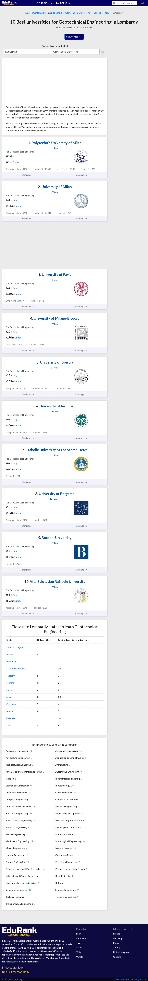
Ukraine (117, 956)
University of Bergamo (54, 494)
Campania (11, 704)
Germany (117, 938)
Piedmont (11, 661)
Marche (10, 682)
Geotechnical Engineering (77, 12)
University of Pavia (54, 274)
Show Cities (74, 37)
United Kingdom (121, 952)
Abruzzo (10, 697)
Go (102, 51)
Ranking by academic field (55, 46)
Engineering (56, 12)
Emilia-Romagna (14, 647)
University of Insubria (55, 406)
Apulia (9, 711)
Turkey (116, 947)
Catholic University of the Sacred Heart (55, 450)
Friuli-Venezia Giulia (16, 668)
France (116, 933)
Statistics (28, 174)
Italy (106, 12)
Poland (116, 942)
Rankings (81, 174)
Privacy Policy (139, 979)
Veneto (9, 654)
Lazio (9, 689)
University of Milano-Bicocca (54, 318)
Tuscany (10, 675)
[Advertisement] (27, 83)
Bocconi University (55, 537)
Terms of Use (122, 979)
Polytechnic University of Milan (55, 143)
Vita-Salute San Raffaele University (54, 581)
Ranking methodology (15, 971)
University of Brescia (55, 362)
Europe (97, 12)
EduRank (87, 27)
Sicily (9, 725)
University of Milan (55, 187)
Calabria (10, 718)
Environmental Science (36, 12)
